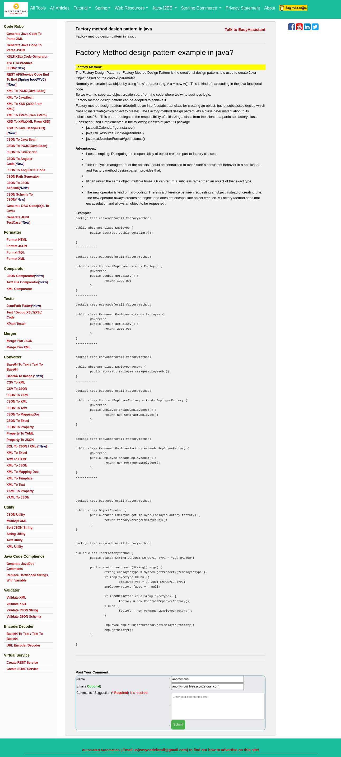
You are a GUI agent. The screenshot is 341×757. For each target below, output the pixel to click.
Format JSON (17, 246)
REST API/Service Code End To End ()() (28, 79)
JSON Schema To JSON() (20, 197)
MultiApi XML (17, 521)
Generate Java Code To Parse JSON (24, 47)
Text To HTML (17, 459)
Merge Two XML (18, 347)
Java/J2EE (163, 8)
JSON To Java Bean (21, 139)
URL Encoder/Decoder (23, 645)
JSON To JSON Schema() (18, 185)
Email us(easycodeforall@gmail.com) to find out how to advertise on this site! (191, 750)
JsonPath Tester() (24, 306)
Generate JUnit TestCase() (18, 219)
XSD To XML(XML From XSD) (28, 121)
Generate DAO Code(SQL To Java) (28, 208)
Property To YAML (20, 433)
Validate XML (16, 597)
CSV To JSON (17, 389)
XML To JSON (17, 465)
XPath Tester (16, 324)
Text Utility (14, 540)
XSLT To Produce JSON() (19, 65)
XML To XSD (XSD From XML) (25, 106)
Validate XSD (16, 604)
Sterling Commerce (199, 8)
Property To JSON (20, 440)
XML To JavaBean (20, 97)
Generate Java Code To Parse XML (24, 36)
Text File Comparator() (27, 282)
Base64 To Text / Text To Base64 (25, 367)
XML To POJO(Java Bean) (26, 91)
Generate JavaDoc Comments (20, 566)
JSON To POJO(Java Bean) (27, 146)
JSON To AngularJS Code (26, 170)
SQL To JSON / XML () (27, 446)
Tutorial (81, 8)
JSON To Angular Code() (19, 161)
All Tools (38, 8)
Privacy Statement (243, 8)
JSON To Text (17, 408)
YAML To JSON (18, 497)
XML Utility (15, 546)
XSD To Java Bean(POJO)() (26, 130)
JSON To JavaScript (22, 152)
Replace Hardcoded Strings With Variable (27, 577)
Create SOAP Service (23, 669)
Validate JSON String (22, 610)
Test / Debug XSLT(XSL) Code (25, 315)
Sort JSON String (19, 527)
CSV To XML (16, 382)
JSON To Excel (18, 421)
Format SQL (16, 252)
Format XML (16, 259)
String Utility (16, 534)
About (269, 8)
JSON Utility (16, 514)
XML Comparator (19, 289)
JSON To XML (17, 401)
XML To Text (16, 485)
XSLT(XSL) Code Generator (27, 56)
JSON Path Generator (23, 176)
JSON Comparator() (25, 276)
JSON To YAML (18, 395)
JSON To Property (20, 427)
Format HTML (17, 240)
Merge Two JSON (19, 341)
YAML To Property (20, 491)
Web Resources (130, 8)
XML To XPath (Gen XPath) (27, 115)
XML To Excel (17, 453)
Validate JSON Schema (24, 616)
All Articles (59, 8)
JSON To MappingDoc (23, 414)
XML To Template (19, 478)
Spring (101, 8)
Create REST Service (22, 662)
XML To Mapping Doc (23, 472)
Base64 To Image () (25, 376)
